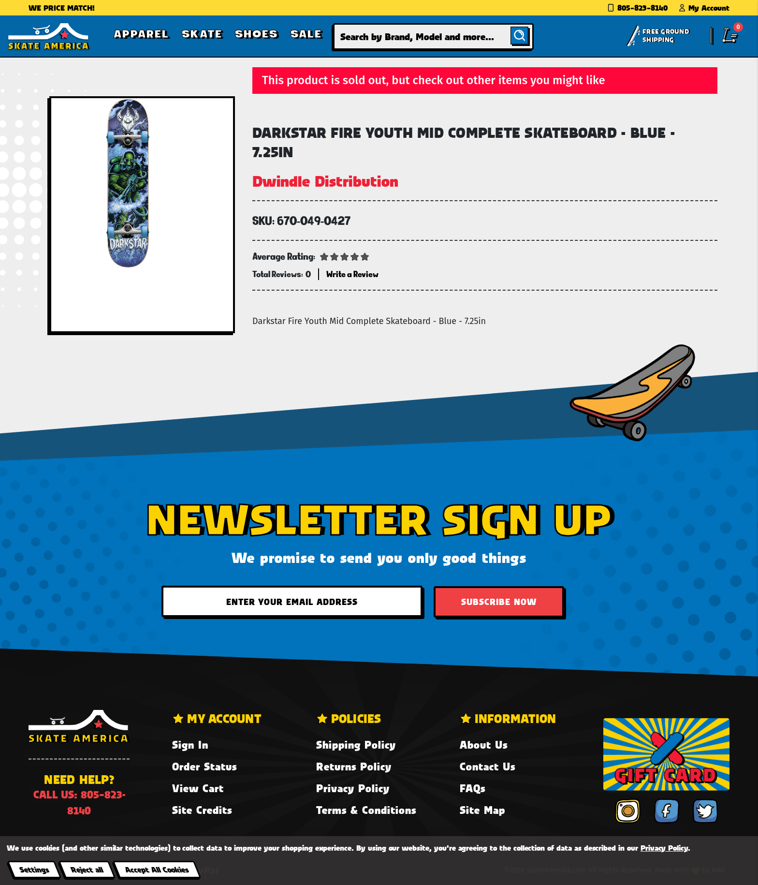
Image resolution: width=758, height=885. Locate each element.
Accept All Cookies (156, 869)
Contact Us (487, 766)
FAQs (472, 788)
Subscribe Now (499, 601)
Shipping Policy (356, 744)
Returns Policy (354, 766)
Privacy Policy (353, 788)
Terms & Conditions (366, 809)
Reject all (87, 869)
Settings (34, 869)
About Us (484, 744)
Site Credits (202, 809)
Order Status (204, 766)
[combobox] (433, 36)
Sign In (190, 744)
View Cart (198, 788)
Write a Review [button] (352, 274)
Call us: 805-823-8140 (79, 802)
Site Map (482, 809)
